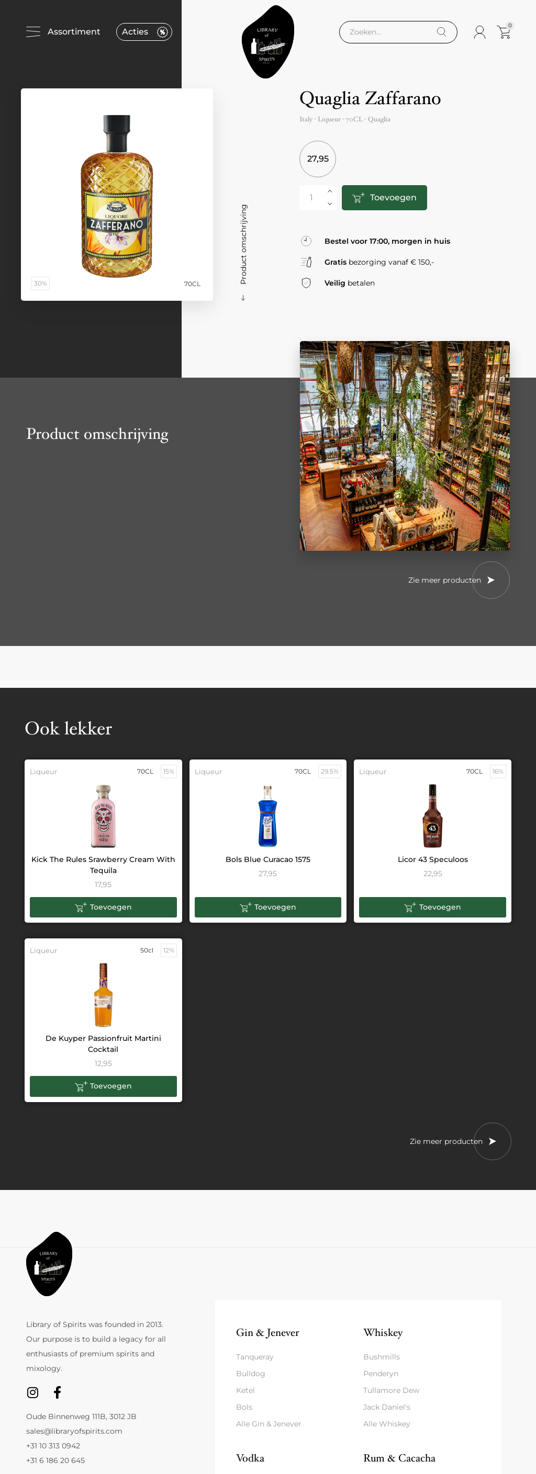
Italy (305, 119)
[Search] (441, 32)
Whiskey (383, 1332)
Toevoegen (393, 197)
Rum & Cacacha (399, 1458)
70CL (354, 119)
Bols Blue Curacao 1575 (268, 859)
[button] (103, 907)
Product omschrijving (243, 244)
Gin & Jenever (267, 1332)
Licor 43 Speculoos (433, 859)
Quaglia (379, 119)
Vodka (250, 1458)
